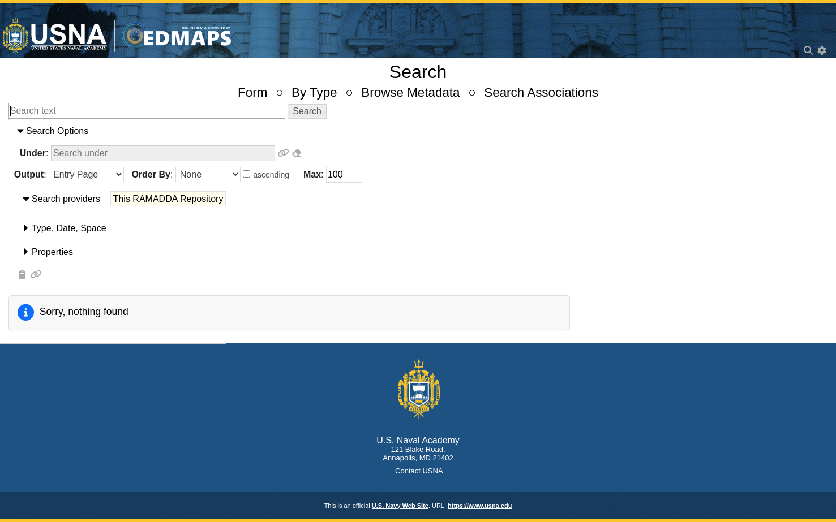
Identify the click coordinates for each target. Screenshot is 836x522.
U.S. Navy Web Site (400, 505)
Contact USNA (418, 471)
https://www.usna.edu (480, 505)
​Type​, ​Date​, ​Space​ (69, 228)
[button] (307, 111)
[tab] (418, 131)
